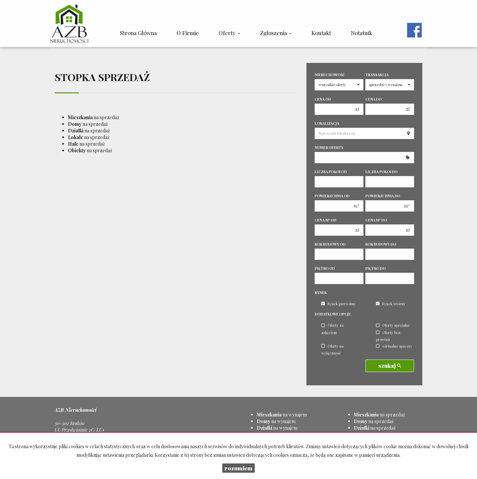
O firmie (188, 32)
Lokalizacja (327, 123)
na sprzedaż (93, 117)
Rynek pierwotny (338, 303)
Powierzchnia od (332, 196)
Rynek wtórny (390, 303)
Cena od (323, 99)
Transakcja (377, 74)
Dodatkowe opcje (333, 314)
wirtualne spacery (394, 346)
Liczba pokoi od (331, 171)
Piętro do (375, 268)
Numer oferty (329, 147)
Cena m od (325, 220)
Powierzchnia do (382, 196)
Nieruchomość (330, 74)
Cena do (373, 99)
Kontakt (321, 32)
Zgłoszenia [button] (276, 32)
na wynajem (282, 414)
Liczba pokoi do (381, 171)
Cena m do (376, 220)
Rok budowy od (330, 244)
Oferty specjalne (393, 325)
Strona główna (138, 32)
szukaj (389, 365)
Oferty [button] (229, 32)
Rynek (321, 292)
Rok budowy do (380, 244)
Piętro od (325, 268)
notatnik (361, 32)
